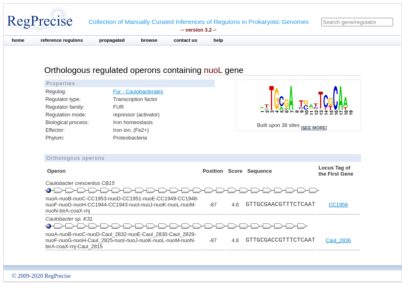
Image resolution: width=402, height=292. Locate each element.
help (218, 40)
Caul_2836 (338, 240)
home (18, 40)
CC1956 (338, 205)
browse (149, 40)
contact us (185, 40)
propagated (112, 40)
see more (314, 127)
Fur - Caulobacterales (138, 91)
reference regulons (62, 40)
